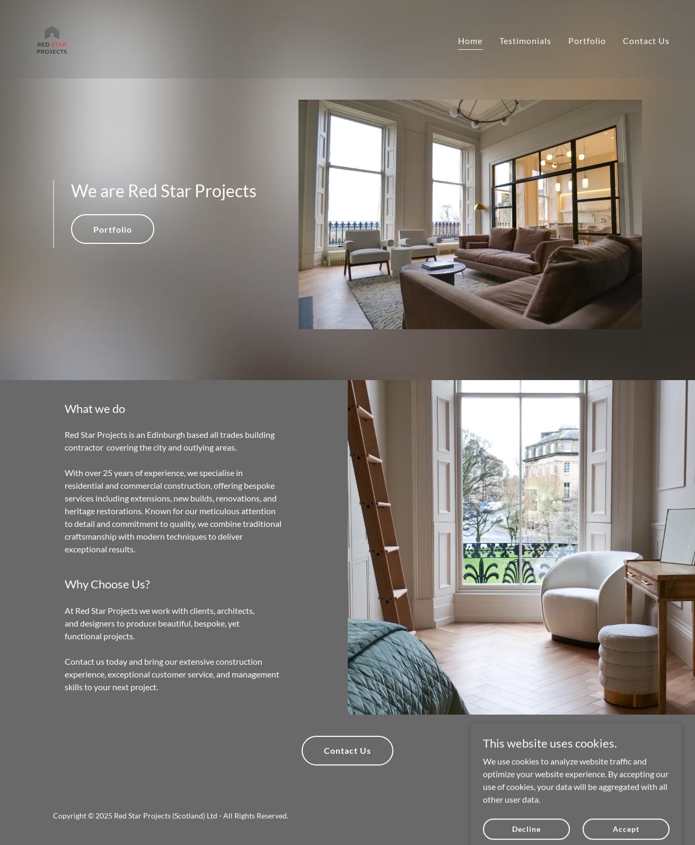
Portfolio (112, 229)
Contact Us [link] (646, 41)
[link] (51, 38)
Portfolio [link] (587, 41)
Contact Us (347, 750)
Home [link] (470, 41)
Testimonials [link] (525, 41)
